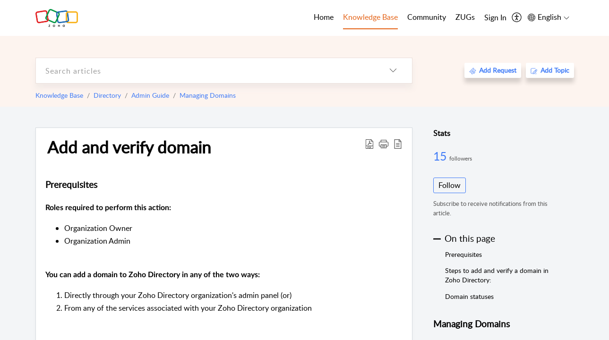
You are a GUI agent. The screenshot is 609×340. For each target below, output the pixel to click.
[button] (383, 143)
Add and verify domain (129, 146)
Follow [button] (449, 185)
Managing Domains (208, 95)
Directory (107, 95)
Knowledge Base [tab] (370, 17)
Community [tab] (426, 17)
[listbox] (393, 70)
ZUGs (465, 17)
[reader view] (398, 143)
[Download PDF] (369, 143)
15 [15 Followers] (441, 156)
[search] (205, 70)
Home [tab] (324, 17)
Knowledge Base (59, 95)
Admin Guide (150, 95)
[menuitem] (495, 18)
